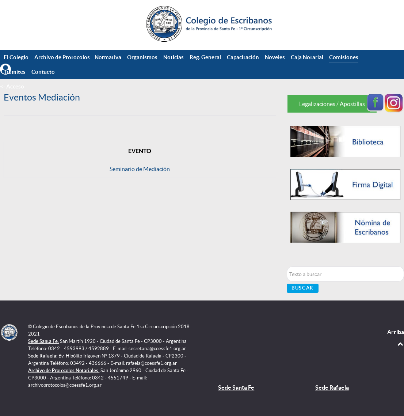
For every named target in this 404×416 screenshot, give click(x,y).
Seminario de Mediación (140, 169)
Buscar (302, 288)
